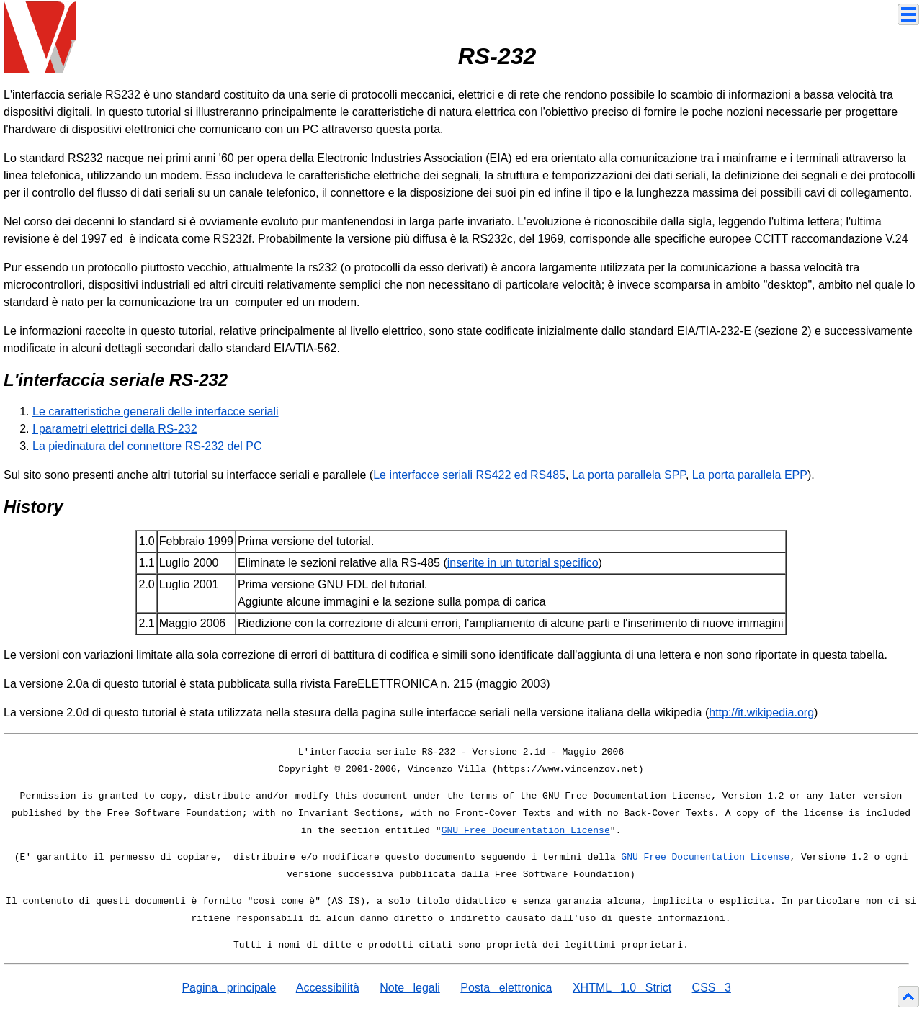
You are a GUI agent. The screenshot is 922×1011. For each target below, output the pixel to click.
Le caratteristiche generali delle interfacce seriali (155, 411)
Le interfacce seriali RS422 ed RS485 (469, 475)
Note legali (410, 987)
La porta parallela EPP (749, 475)
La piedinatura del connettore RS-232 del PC (146, 446)
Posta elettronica (506, 987)
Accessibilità (327, 987)
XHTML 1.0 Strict (622, 987)
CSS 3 (711, 987)
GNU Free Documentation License (526, 830)
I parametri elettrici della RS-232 (114, 429)
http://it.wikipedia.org (761, 712)
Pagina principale (229, 987)
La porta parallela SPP (629, 475)
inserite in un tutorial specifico (523, 563)
